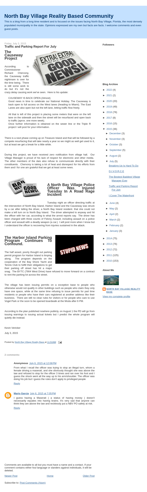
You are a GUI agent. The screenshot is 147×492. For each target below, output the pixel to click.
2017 (109, 117)
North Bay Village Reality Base (123, 290)
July (112, 161)
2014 (109, 238)
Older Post (89, 475)
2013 (109, 243)
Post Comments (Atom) (33, 482)
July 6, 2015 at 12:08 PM (42, 363)
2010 (109, 260)
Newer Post (11, 475)
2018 (109, 112)
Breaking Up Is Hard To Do (123, 165)
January (114, 230)
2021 (109, 95)
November (115, 138)
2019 (109, 106)
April (112, 214)
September (115, 150)
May (112, 208)
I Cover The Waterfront (121, 195)
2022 (109, 89)
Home (50, 475)
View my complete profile (116, 296)
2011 (109, 255)
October (114, 144)
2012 (109, 249)
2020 (109, 101)
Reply (17, 383)
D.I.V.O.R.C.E (116, 171)
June (112, 203)
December (115, 133)
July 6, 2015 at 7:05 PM (43, 393)
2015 (109, 129)
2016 (109, 123)
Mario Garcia (21, 393)
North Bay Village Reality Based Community (59, 16)
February (114, 225)
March (113, 219)
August (113, 155)
